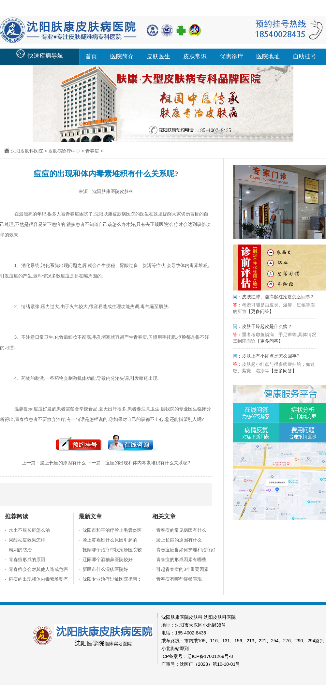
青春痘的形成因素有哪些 (181, 559)
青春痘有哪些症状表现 (179, 579)
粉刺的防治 (20, 549)
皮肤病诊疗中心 (64, 151)
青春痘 (92, 151)
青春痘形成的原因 (27, 559)
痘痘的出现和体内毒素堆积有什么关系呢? (147, 462)
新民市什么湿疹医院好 (105, 569)
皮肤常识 (195, 56)
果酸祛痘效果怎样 (27, 540)
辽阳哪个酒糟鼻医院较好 (107, 559)
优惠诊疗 (231, 56)
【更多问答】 (260, 311)
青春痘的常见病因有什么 (181, 530)
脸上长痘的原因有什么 (63, 462)
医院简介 (122, 56)
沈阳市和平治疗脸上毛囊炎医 (112, 530)
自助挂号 (304, 56)
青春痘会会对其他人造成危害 (38, 569)
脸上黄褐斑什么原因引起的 (109, 540)
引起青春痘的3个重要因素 (182, 569)
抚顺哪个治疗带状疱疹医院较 (112, 549)
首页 (91, 56)
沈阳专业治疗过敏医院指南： (112, 579)
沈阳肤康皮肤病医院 (114, 213)
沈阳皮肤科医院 (27, 151)
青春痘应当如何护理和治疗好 (185, 549)
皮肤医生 (158, 56)
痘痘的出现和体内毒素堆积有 (38, 579)
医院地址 (268, 56)
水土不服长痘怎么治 (29, 530)
